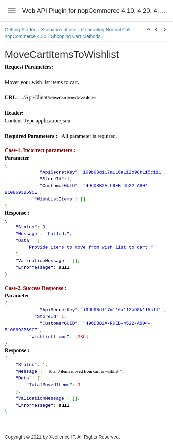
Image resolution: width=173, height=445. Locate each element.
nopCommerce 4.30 (25, 36)
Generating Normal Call (106, 29)
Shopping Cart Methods (75, 36)
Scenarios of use (58, 29)
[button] (149, 30)
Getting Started (20, 29)
